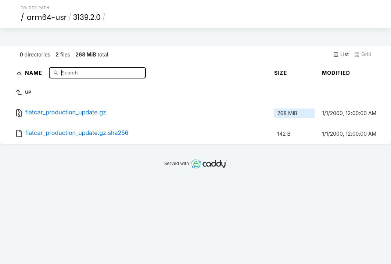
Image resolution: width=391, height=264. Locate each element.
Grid (363, 54)
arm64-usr (47, 17)
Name (34, 72)
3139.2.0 (87, 17)
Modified (336, 73)
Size (280, 73)
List (341, 54)
